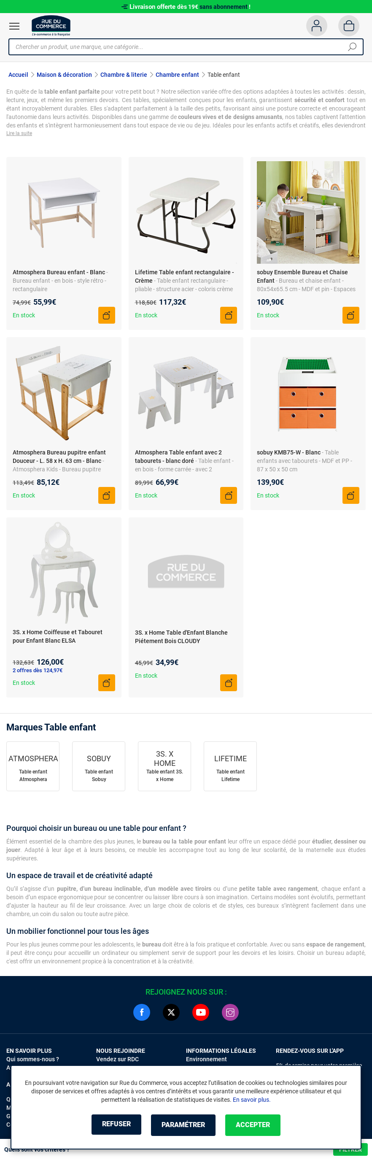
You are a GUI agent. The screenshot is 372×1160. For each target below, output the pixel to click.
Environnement (206, 1060)
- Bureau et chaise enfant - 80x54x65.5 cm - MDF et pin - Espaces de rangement (306, 290)
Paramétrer (183, 1125)
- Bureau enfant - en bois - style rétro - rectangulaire (60, 281)
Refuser (111, 1125)
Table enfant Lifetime (230, 777)
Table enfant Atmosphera (33, 777)
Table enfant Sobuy (99, 777)
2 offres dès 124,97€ (37, 671)
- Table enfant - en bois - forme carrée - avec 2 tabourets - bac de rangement (184, 470)
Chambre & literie (123, 74)
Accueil (18, 74)
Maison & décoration (64, 74)
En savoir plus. (252, 1100)
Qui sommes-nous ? (32, 1060)
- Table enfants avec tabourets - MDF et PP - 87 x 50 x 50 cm (304, 461)
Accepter (257, 1125)
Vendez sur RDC (117, 1060)
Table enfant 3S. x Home (164, 777)
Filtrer (350, 1149)
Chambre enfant (177, 74)
